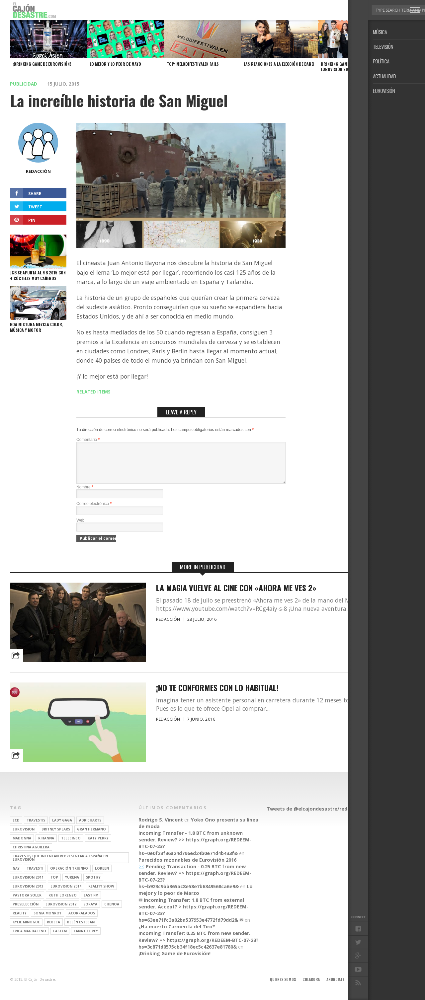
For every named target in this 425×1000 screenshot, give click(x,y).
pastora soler (27, 903)
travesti (35, 876)
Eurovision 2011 (28, 885)
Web (80, 528)
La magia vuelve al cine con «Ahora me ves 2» (236, 596)
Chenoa (111, 912)
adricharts (90, 828)
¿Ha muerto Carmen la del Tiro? (176, 934)
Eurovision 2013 (28, 894)
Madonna (22, 846)
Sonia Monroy (47, 921)
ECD (16, 828)
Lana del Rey (86, 939)
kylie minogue (26, 930)
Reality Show (101, 894)
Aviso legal (361, 987)
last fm (91, 903)
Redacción (38, 171)
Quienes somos (283, 987)
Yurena (72, 885)
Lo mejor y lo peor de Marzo (195, 897)
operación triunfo (69, 876)
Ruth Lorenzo (62, 903)
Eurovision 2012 (60, 912)
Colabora (311, 987)
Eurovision (24, 837)
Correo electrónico (94, 511)
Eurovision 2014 (65, 894)
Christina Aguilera (31, 855)
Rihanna (46, 846)
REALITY (20, 921)
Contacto (386, 987)
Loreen (102, 876)
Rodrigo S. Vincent (160, 827)
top (54, 885)
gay (16, 876)
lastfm (60, 939)
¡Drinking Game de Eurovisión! (174, 961)
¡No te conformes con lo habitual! (217, 695)
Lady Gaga (62, 828)
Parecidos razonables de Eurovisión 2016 (187, 868)
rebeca (53, 930)
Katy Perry (98, 846)
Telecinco (71, 846)
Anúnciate (335, 987)
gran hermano (91, 837)
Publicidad (23, 84)
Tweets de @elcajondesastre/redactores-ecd (322, 817)
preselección (26, 912)
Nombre (84, 495)
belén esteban (81, 930)
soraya (90, 912)
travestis (36, 828)
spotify (93, 885)
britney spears (56, 837)
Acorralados (81, 921)
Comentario (88, 439)
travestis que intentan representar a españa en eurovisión (60, 866)
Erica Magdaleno (29, 939)
